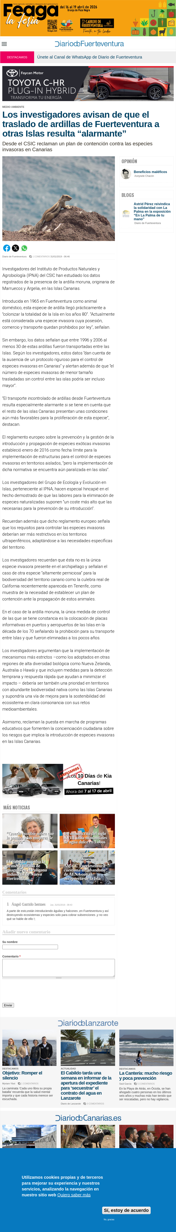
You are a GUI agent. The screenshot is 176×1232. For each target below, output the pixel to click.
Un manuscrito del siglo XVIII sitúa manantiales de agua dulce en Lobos (85, 837)
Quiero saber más (74, 1195)
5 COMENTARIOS (146, 1084)
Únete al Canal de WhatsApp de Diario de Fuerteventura (89, 57)
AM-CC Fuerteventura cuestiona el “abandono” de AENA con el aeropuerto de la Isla (86, 872)
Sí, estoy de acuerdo (126, 1210)
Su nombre (10, 942)
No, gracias (109, 1219)
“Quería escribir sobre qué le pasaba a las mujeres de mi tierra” (30, 837)
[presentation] (34, 991)
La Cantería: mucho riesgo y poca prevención (145, 1076)
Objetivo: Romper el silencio (22, 1075)
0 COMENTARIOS (95, 1104)
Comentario (11, 956)
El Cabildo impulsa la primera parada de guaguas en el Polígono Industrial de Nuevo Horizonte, (26, 870)
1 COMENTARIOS (41, 256)
